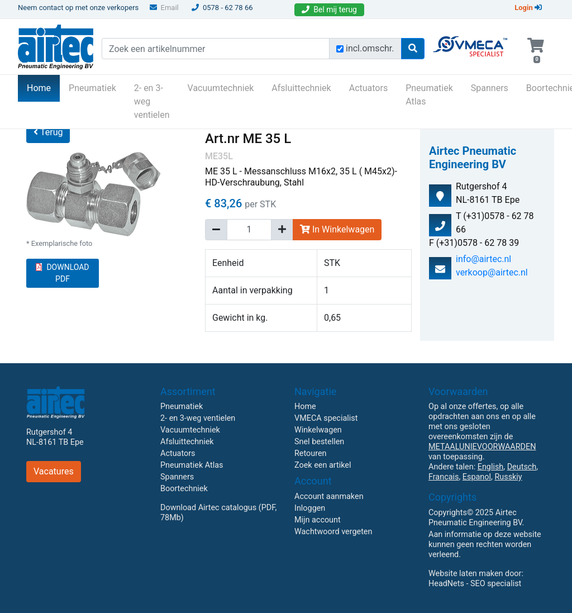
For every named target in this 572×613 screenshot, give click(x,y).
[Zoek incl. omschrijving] (340, 49)
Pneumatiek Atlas (429, 95)
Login (528, 7)
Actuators (368, 88)
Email (164, 7)
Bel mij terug (329, 9)
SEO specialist (495, 583)
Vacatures (54, 471)
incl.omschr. (370, 48)
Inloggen (309, 508)
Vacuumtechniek (221, 88)
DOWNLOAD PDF (62, 273)
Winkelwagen (318, 430)
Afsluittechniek (301, 88)
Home (43, 87)
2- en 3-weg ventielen (152, 101)
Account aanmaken (329, 496)
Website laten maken (465, 573)
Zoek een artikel (322, 465)
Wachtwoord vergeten (333, 531)
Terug (48, 132)
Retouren (310, 453)
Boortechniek (184, 488)
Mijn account (317, 520)
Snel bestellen (319, 441)
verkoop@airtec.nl (492, 272)
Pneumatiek (92, 88)
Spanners (489, 88)
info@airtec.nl (483, 259)
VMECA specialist (326, 418)
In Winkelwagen (337, 229)
